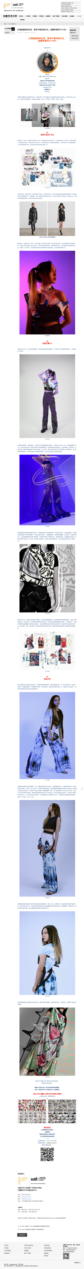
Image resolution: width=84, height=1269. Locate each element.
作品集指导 (7, 1253)
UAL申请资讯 (11, 24)
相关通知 (7, 32)
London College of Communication (69, 8)
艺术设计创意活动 (28, 1245)
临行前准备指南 (48, 1250)
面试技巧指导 (75, 38)
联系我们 (22, 19)
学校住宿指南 (47, 1248)
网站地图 (21, 1264)
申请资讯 (41, 16)
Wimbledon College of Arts (67, 11)
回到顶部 (76, 1262)
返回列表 (22, 1235)
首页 (5, 24)
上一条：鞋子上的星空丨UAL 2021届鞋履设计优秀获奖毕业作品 (34, 1226)
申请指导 (35, 16)
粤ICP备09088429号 (9, 1266)
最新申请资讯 (75, 36)
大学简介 (21, 16)
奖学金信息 (47, 1245)
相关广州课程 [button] (56, 16)
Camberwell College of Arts (67, 2)
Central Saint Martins (66, 4)
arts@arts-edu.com (51, 1143)
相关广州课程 (27, 1253)
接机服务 (46, 1253)
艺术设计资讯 (27, 1248)
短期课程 (48, 16)
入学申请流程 (7, 1250)
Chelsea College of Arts (66, 6)
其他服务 (72, 16)
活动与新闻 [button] (64, 16)
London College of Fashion (67, 9)
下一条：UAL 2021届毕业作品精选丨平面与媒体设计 (31, 1229)
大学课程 (28, 16)
